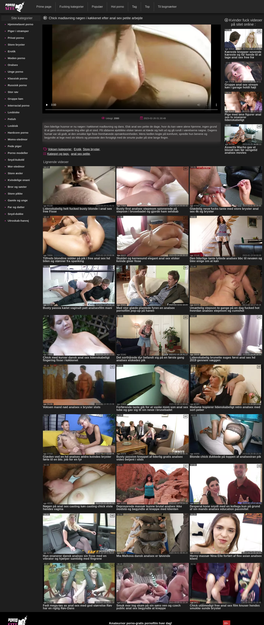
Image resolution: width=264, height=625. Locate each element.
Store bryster (16, 44)
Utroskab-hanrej (18, 220)
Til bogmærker (167, 6)
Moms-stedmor (17, 139)
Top (147, 6)
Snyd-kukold (16, 159)
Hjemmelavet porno (20, 24)
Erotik (12, 51)
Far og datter (16, 207)
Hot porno (117, 6)
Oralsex (13, 64)
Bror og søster (17, 186)
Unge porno (15, 71)
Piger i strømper (18, 31)
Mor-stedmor (16, 166)
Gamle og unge (17, 200)
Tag (134, 6)
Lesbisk (13, 125)
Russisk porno (17, 85)
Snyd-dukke (15, 213)
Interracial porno (18, 105)
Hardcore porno (18, 132)
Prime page (43, 6)
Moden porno (16, 58)
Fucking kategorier (72, 6)
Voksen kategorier (60, 149)
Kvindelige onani (19, 180)
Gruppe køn (15, 98)
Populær (97, 6)
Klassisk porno (17, 78)
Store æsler (15, 173)
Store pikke (15, 193)
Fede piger (15, 146)
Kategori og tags (58, 153)
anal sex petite (80, 153)
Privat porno (16, 37)
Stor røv (13, 92)
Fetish (12, 119)
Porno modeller (18, 152)
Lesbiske (13, 112)
